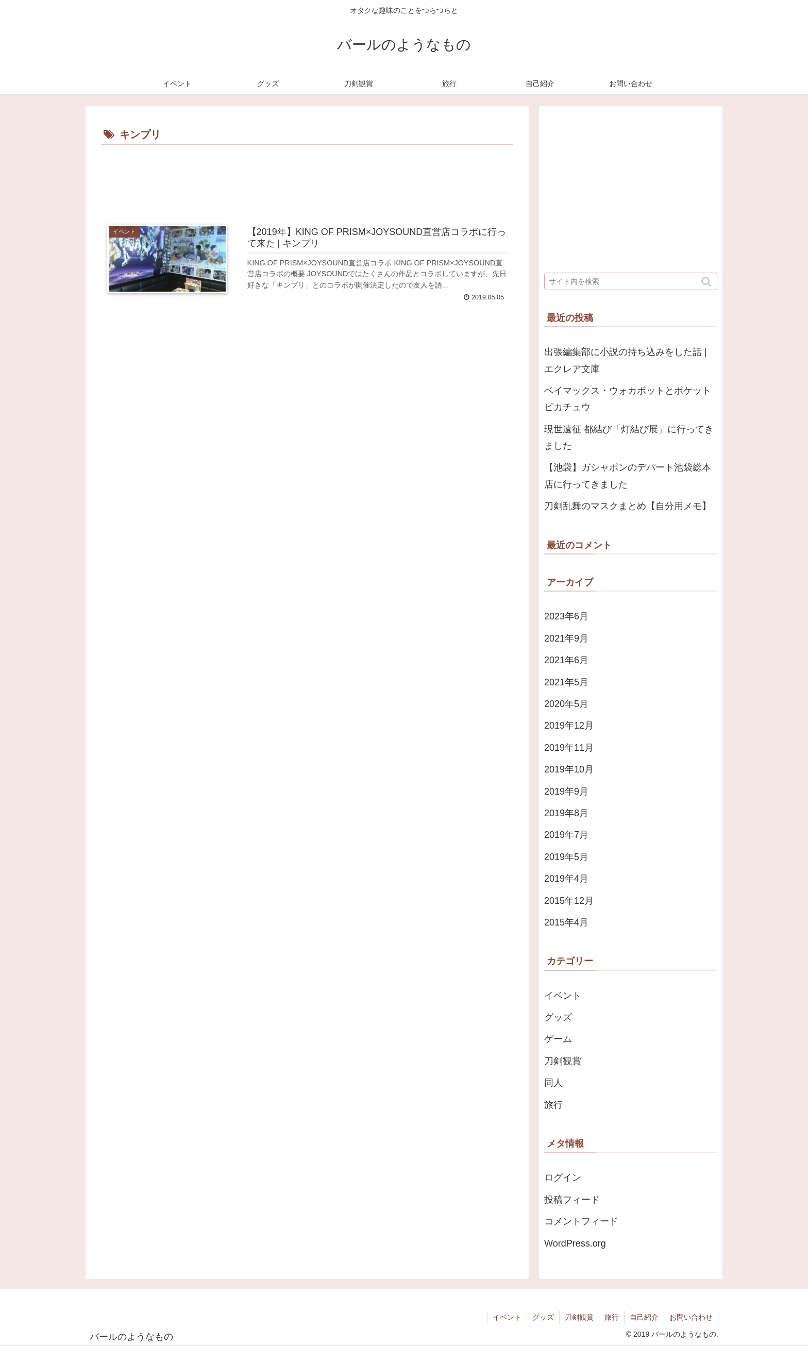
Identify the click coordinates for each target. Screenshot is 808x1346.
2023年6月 (566, 616)
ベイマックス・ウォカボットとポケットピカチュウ (627, 398)
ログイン (562, 1177)
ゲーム (558, 1039)
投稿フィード (572, 1199)
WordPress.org (575, 1243)
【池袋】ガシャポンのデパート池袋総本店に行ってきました (627, 475)
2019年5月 (566, 857)
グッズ (558, 1017)
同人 (553, 1083)
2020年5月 (566, 704)
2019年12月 (569, 725)
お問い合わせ (691, 1317)
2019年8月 (566, 813)
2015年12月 (569, 901)
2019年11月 (569, 748)
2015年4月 (566, 922)
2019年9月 (566, 791)
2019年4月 (566, 878)
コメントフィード (581, 1221)
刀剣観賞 (562, 1061)
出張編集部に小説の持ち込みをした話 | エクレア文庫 (625, 360)
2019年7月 (566, 835)
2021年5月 (566, 682)
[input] (630, 281)
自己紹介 (644, 1317)
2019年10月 (569, 769)
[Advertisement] (307, 177)
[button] (707, 282)
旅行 (553, 1105)
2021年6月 (566, 660)
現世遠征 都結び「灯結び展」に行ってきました (629, 437)
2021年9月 (566, 638)
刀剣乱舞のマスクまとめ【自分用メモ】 (627, 506)
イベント (562, 995)
